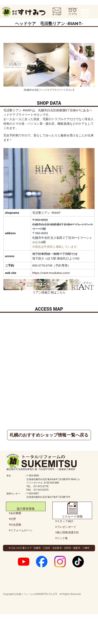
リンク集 (62, 538)
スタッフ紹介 (65, 521)
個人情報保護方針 (68, 532)
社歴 (13, 519)
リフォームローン (21, 530)
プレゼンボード (66, 527)
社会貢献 (16, 524)
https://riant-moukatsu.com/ (51, 273)
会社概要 (16, 513)
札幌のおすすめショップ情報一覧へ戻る (49, 435)
